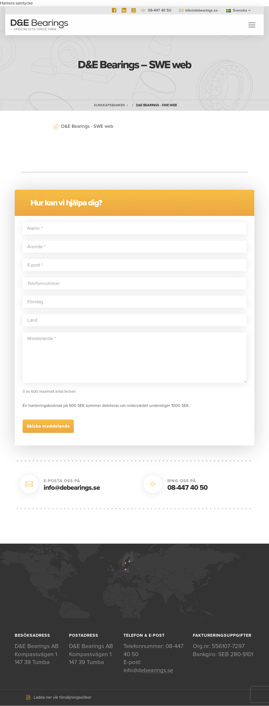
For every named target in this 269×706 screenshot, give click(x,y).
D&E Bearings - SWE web (156, 105)
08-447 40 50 (187, 488)
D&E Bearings (39, 24)
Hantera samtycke (16, 3)
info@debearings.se (201, 10)
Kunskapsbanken (109, 105)
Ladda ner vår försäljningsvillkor (62, 697)
